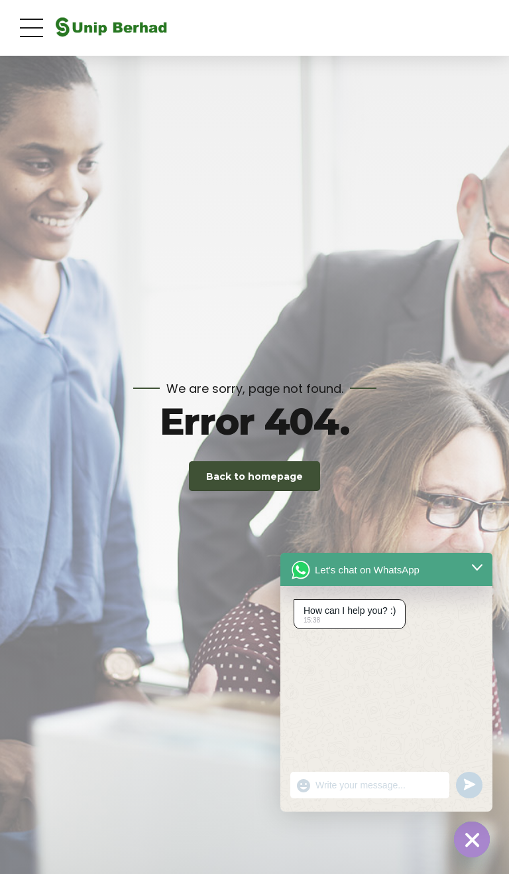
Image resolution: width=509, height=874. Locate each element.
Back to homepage (254, 476)
